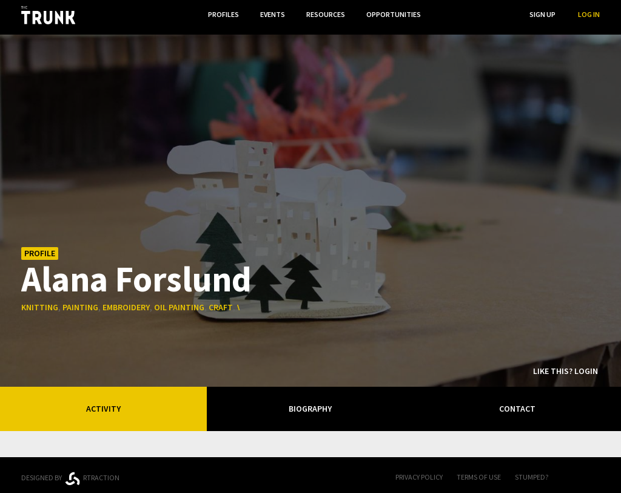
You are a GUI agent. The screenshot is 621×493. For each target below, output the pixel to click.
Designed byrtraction (70, 474)
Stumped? (531, 472)
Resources (323, 14)
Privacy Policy (419, 472)
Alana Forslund (136, 274)
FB (569, 473)
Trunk (310, 474)
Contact (517, 404)
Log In (589, 14)
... (445, 14)
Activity (103, 404)
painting (80, 303)
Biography (310, 404)
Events (269, 14)
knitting (39, 303)
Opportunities (392, 14)
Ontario (195, 469)
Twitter (594, 473)
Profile (39, 248)
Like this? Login (565, 366)
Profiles (218, 14)
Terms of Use (479, 472)
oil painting (179, 303)
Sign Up (542, 14)
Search (494, 14)
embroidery (126, 303)
